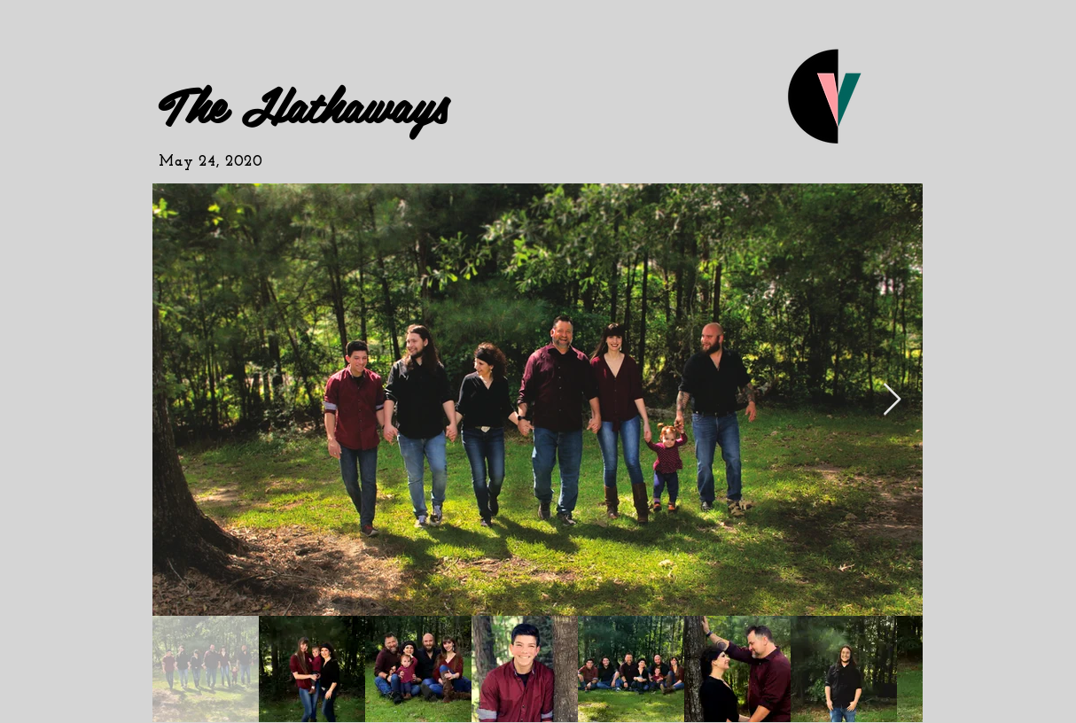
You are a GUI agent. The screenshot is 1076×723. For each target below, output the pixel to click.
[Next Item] (892, 400)
